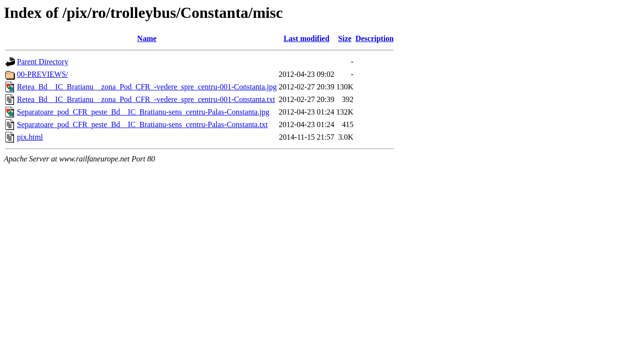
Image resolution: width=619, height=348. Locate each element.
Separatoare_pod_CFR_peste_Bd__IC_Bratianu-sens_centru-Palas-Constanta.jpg (143, 112)
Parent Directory (42, 62)
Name (147, 38)
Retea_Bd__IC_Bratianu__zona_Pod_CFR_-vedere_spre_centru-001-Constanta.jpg (147, 87)
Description (374, 38)
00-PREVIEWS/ (42, 74)
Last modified (306, 38)
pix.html (30, 137)
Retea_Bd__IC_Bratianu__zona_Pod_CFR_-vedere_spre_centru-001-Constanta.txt (146, 99)
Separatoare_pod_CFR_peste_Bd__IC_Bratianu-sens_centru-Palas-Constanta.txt (142, 124)
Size (345, 38)
